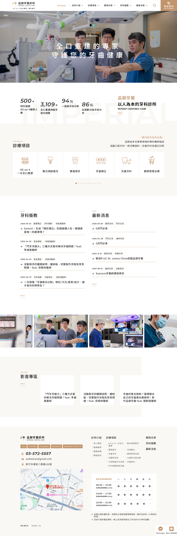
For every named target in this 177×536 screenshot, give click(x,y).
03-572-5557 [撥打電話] (38, 453)
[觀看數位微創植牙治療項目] (50, 165)
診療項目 (93, 5)
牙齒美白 (48, 277)
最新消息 (141, 5)
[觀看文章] (52, 230)
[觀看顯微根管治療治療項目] (152, 165)
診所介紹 (77, 5)
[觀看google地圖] (51, 489)
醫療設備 (97, 451)
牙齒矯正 (131, 449)
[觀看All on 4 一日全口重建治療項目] (25, 165)
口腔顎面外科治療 (116, 461)
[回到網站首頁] (23, 4)
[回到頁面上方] (6, 524)
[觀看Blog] (44, 446)
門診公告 (120, 223)
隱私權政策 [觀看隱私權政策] (24, 526)
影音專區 (38, 241)
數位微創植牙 (133, 443)
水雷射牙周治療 (134, 457)
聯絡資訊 (97, 455)
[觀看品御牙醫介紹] (120, 112)
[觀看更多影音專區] (22, 384)
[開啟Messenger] (160, 530)
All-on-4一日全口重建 (116, 444)
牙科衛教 (125, 5)
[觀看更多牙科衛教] (22, 296)
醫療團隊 (97, 447)
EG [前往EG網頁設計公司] (40, 526)
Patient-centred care (132, 109)
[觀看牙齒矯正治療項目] (101, 165)
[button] (76, 183)
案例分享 (109, 5)
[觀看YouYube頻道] (23, 446)
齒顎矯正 (37, 223)
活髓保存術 (113, 457)
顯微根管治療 (133, 453)
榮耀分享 (119, 253)
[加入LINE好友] (171, 530)
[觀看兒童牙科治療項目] (126, 165)
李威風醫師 (61, 223)
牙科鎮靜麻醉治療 (116, 465)
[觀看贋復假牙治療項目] (75, 165)
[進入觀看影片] (60, 397)
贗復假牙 (112, 449)
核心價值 (97, 443)
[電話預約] (169, 5)
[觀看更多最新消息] (94, 284)
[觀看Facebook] (56, 446)
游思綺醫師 (61, 277)
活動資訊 (120, 268)
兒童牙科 (112, 453)
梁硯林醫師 (50, 259)
